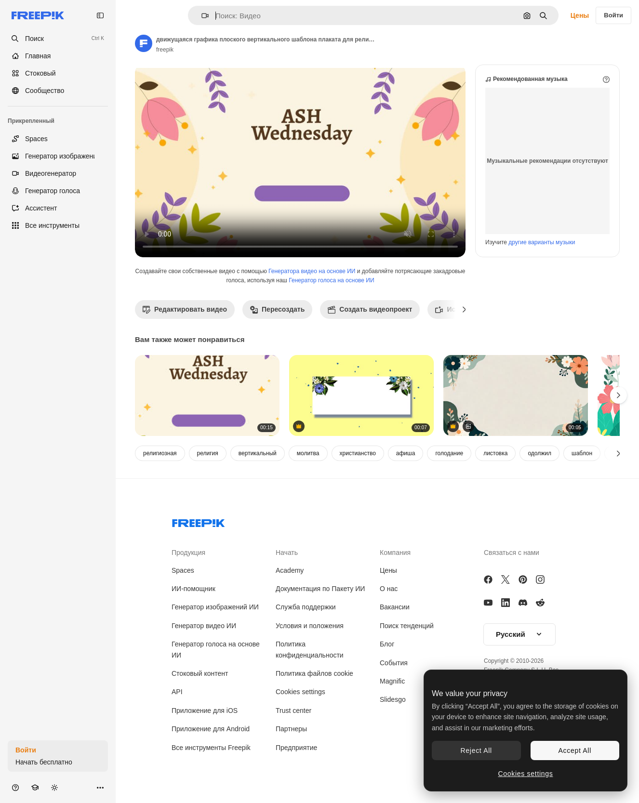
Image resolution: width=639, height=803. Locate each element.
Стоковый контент (200, 673)
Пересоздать (277, 309)
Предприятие (296, 747)
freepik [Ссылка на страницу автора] (164, 49)
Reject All (476, 750)
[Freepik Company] (199, 521)
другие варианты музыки (541, 242)
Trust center (293, 710)
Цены (580, 15)
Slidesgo (393, 699)
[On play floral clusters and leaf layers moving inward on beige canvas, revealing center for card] (515, 395)
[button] (201, 15)
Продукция (188, 552)
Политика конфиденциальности (310, 649)
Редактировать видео (185, 309)
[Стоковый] (58, 73)
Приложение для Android (211, 729)
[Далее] (464, 309)
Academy (290, 570)
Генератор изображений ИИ (215, 607)
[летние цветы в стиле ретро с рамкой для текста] (361, 395)
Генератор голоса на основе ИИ (331, 280)
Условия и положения (310, 626)
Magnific (392, 681)
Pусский (519, 634)
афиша (405, 453)
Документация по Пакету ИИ (320, 588)
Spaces (183, 570)
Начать (287, 552)
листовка (495, 453)
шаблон (582, 453)
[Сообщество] (58, 90)
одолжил (539, 453)
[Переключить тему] (54, 787)
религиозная (160, 453)
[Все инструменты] (58, 225)
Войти (613, 15)
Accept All (575, 750)
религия (207, 453)
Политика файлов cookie (314, 673)
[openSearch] (58, 38)
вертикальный (258, 453)
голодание (449, 453)
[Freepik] (38, 15)
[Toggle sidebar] (100, 15)
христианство (358, 453)
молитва (308, 453)
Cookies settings (300, 692)
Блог (387, 644)
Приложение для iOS (205, 710)
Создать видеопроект (370, 309)
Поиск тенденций (407, 626)
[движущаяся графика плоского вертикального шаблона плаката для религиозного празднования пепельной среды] (207, 395)
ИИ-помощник (193, 588)
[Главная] (58, 56)
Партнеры (291, 729)
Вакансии (395, 607)
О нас (389, 588)
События (394, 663)
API (177, 692)
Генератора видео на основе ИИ (311, 271)
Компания (395, 552)
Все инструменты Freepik (211, 747)
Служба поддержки (306, 607)
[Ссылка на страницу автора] (143, 43)
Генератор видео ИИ (204, 626)
